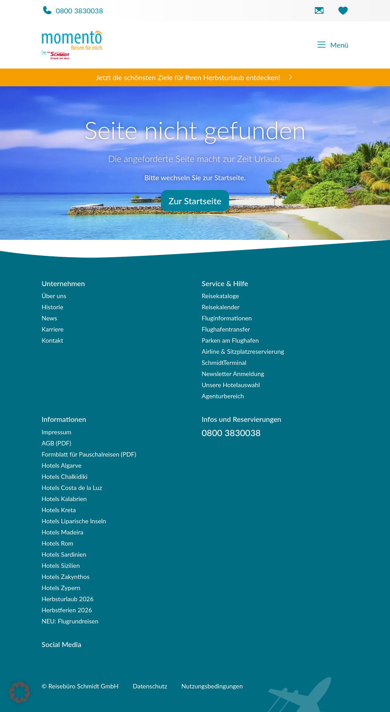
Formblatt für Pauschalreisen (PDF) (89, 454)
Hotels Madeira (63, 532)
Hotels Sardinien (64, 554)
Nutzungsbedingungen (212, 686)
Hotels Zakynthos (66, 576)
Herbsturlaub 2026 (68, 599)
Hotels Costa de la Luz (72, 487)
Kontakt (53, 340)
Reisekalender (221, 307)
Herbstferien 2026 (67, 610)
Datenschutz (150, 686)
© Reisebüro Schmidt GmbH (80, 686)
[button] (19, 692)
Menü (332, 45)
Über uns (54, 295)
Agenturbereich (223, 396)
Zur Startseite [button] (195, 200)
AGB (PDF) (57, 443)
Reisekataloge (220, 295)
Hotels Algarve (62, 465)
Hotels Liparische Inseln (74, 521)
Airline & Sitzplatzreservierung (243, 351)
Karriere (53, 329)
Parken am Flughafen (230, 340)
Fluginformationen (227, 318)
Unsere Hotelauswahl (231, 384)
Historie (53, 307)
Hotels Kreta (59, 510)
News (49, 318)
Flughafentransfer (226, 329)
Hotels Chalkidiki (65, 476)
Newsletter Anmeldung (233, 373)
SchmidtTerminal (224, 362)
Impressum (57, 432)
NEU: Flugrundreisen (70, 621)
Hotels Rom (57, 543)
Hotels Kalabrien (64, 498)
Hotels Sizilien (61, 565)
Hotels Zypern (61, 587)
